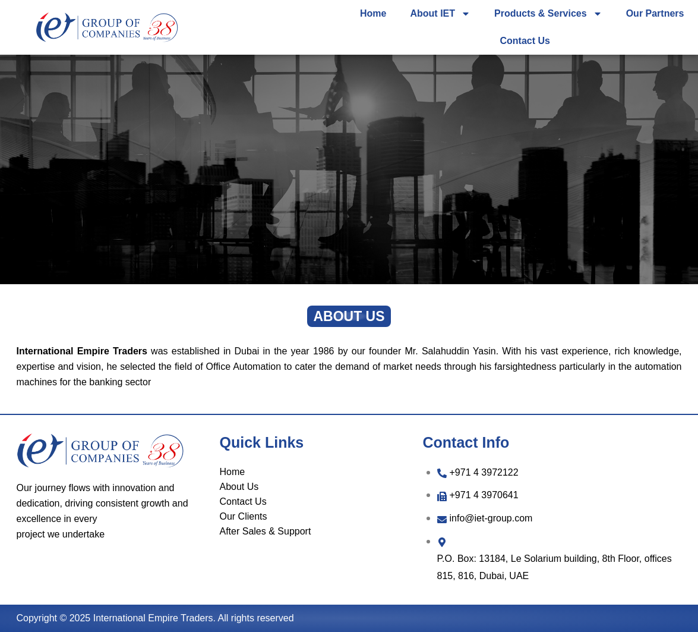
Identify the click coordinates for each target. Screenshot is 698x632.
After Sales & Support (265, 531)
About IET (440, 13)
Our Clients (243, 516)
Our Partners (655, 13)
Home (373, 13)
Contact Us (525, 41)
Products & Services (548, 13)
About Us (239, 487)
